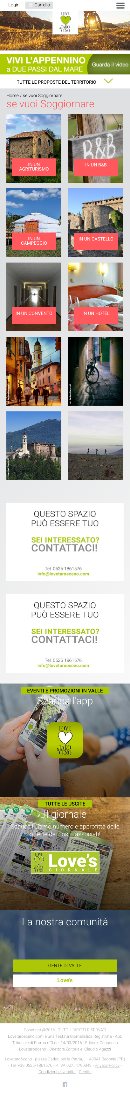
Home (12, 95)
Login (13, 5)
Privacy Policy (107, 1065)
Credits (85, 1072)
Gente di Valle (65, 965)
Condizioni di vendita (57, 1072)
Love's (65, 980)
